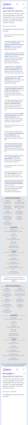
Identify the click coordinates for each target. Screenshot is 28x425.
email (17, 20)
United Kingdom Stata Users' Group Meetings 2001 (13, 71)
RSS (20, 20)
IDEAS (6, 277)
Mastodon (5, 22)
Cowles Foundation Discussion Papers (13, 105)
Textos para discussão (17, 46)
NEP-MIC (17, 13)
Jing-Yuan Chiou (16, 17)
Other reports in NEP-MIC (9, 26)
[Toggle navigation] (17, 4)
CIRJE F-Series (14, 79)
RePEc (12, 277)
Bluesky (12, 22)
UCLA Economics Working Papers (12, 148)
